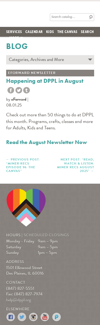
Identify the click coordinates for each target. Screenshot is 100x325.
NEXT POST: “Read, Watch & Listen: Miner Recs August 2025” (75, 165)
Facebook (10, 317)
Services (14, 31)
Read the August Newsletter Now (46, 142)
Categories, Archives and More (36, 59)
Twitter (18, 90)
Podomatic (56, 317)
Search (87, 31)
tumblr (26, 90)
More (14, 37)
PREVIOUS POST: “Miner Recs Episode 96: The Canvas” (23, 165)
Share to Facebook (10, 90)
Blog (17, 46)
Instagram (33, 317)
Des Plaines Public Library (15, 13)
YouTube (45, 317)
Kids (50, 31)
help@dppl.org (18, 300)
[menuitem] (14, 32)
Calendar (34, 31)
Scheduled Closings (46, 235)
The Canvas (67, 31)
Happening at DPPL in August (44, 81)
